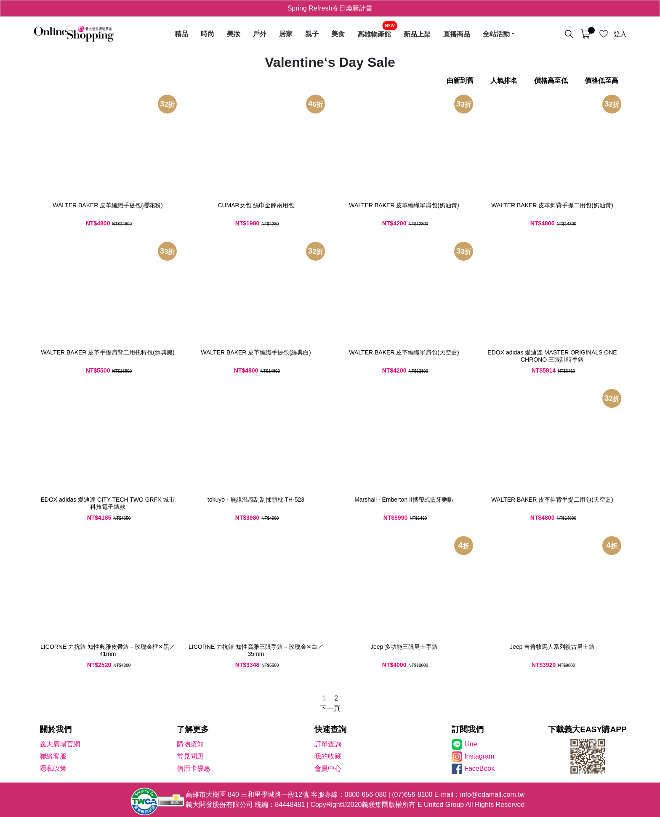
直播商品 (456, 34)
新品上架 (417, 34)
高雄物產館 (374, 34)
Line (470, 744)
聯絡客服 (53, 756)
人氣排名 (503, 80)
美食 (338, 34)
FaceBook (479, 768)
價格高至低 (551, 80)
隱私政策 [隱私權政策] (53, 768)
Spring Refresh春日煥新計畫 (330, 8)
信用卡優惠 (193, 768)
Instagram (479, 756)
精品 (181, 34)
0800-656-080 (366, 794)
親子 (312, 34)
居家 (286, 34)
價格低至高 (601, 80)
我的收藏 (327, 756)
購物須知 (190, 744)
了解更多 (193, 729)
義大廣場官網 (60, 744)
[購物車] (585, 34)
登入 (620, 33)
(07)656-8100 (412, 794)
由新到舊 (460, 80)
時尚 (207, 34)
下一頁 (330, 708)
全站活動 (496, 34)
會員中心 (327, 768)
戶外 (259, 34)
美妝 (233, 34)
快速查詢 (330, 729)
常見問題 (190, 756)
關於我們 (56, 729)
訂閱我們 (468, 729)
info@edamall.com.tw (492, 794)
